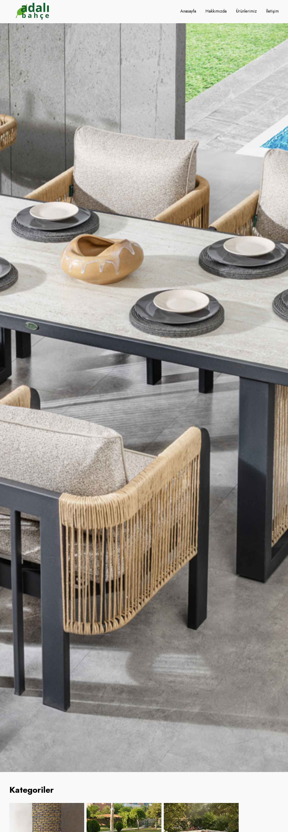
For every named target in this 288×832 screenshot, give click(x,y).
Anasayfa (188, 11)
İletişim (272, 11)
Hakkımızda (216, 11)
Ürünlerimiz (246, 11)
